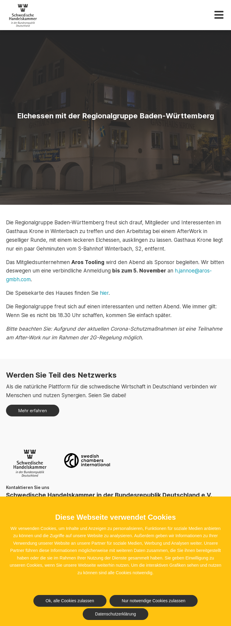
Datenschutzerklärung (115, 614)
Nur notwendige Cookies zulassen (154, 600)
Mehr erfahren (32, 410)
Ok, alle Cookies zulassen (70, 600)
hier (103, 293)
